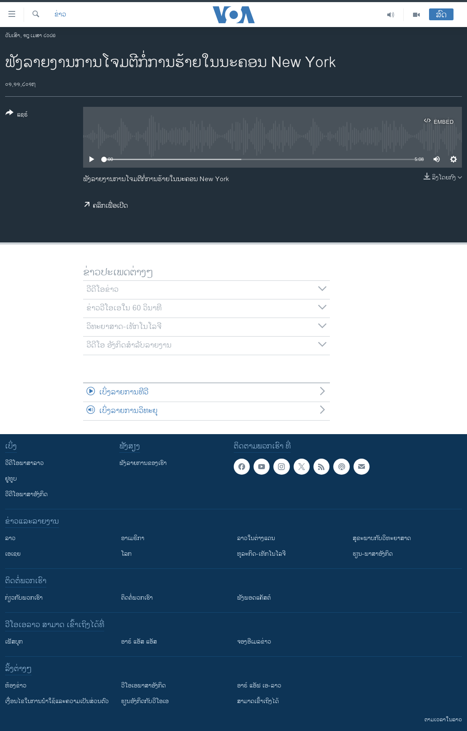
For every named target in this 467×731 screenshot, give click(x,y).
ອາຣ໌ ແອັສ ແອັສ (139, 641)
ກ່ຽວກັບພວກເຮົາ (24, 597)
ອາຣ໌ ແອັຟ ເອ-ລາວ (259, 685)
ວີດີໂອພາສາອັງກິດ (26, 494)
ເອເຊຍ (13, 553)
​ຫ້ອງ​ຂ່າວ (16, 685)
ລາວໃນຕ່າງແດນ (256, 538)
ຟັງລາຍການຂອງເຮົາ (143, 463)
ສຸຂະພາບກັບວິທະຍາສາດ (382, 538)
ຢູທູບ (11, 478)
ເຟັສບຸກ (14, 641)
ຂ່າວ (60, 15)
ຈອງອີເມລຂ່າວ (254, 641)
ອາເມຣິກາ (132, 538)
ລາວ (10, 538)
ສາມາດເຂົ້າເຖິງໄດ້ (258, 701)
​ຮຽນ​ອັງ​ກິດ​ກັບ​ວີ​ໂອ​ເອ (145, 701)
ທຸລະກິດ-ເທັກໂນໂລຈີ (261, 553)
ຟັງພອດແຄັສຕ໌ (254, 597)
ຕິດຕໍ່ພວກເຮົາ (137, 597)
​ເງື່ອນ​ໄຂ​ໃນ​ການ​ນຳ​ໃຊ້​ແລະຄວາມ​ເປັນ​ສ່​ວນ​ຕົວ (57, 701)
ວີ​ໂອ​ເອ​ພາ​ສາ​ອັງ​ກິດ (143, 685)
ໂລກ (126, 553)
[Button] (16, 115)
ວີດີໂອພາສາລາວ (24, 463)
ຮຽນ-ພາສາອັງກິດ (373, 553)
